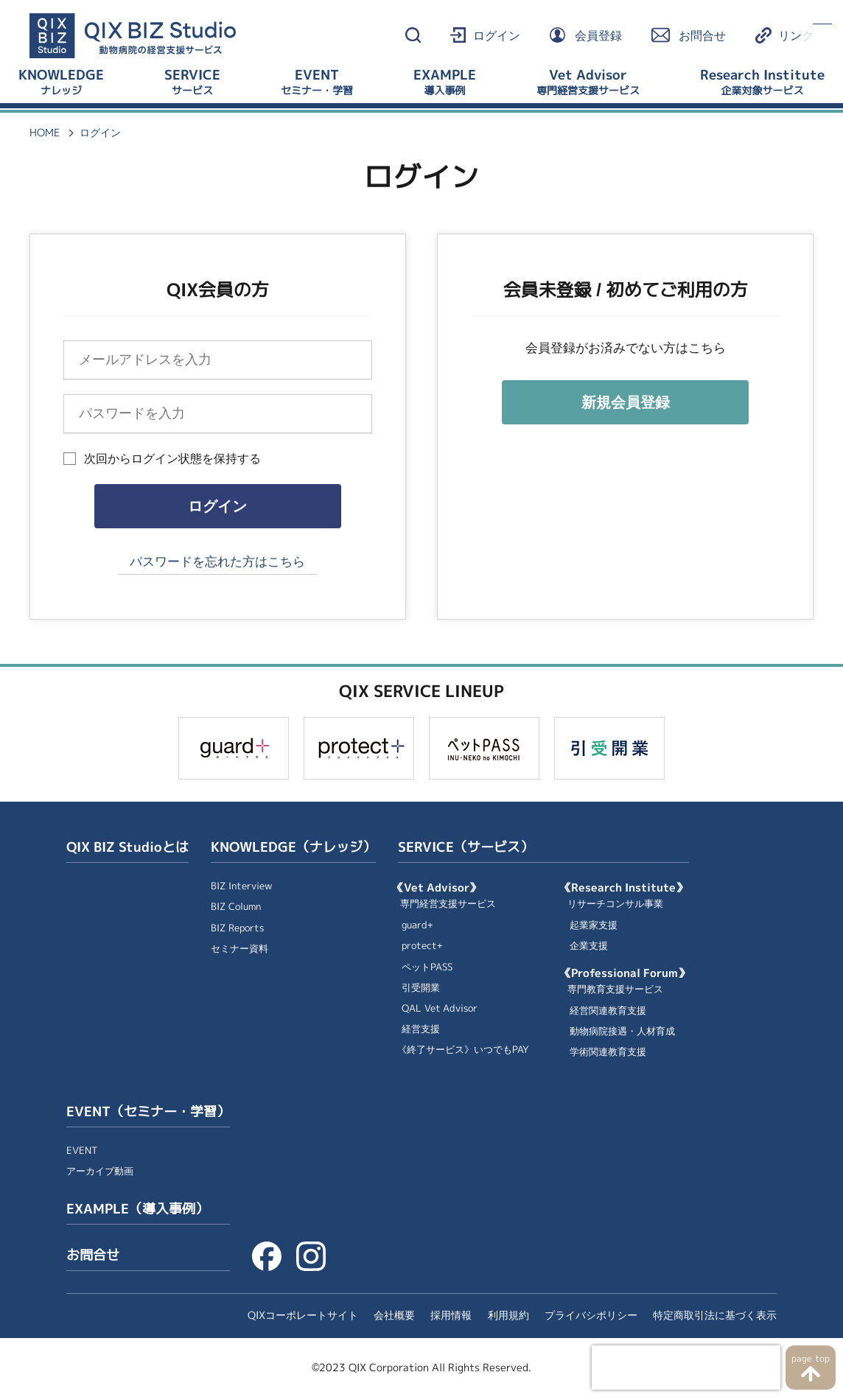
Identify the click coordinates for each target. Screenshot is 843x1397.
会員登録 (598, 35)
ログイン (496, 35)
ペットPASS (427, 967)
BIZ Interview (242, 886)
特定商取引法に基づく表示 (715, 1315)
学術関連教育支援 (608, 1051)
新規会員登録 (625, 402)
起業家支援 (594, 925)
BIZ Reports (237, 928)
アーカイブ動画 (99, 1171)
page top (810, 1359)
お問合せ (702, 35)
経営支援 (421, 1028)
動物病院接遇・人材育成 (622, 1031)
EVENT (81, 1150)
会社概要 (394, 1315)
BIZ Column (236, 906)
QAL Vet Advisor (440, 1008)
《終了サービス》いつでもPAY (463, 1049)
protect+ (422, 945)
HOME (44, 133)
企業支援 (589, 945)
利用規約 (508, 1315)
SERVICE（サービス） (466, 847)
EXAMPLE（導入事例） (137, 1209)
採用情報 (451, 1315)
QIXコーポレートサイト (303, 1315)
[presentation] (686, 1367)
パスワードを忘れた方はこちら (217, 562)
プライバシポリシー (591, 1315)
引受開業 (421, 987)
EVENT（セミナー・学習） (148, 1111)
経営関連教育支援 (608, 1010)
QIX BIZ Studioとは (127, 847)
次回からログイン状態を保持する (172, 458)
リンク (796, 35)
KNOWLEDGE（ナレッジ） (293, 847)
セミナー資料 (239, 948)
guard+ (417, 925)
